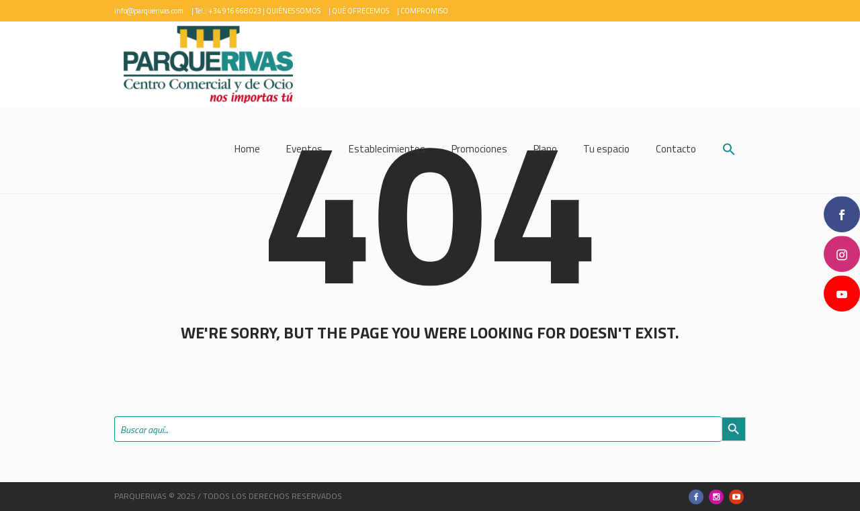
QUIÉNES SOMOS (293, 10)
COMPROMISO (424, 10)
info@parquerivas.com (148, 10)
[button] (729, 151)
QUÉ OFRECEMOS (360, 10)
